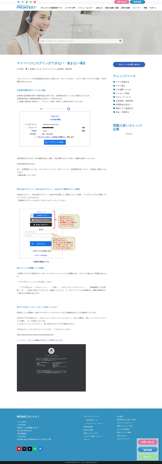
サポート (87, 440)
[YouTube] (34, 2)
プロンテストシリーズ (91, 416)
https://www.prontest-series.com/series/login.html (35, 335)
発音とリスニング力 (91, 433)
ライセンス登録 (122, 93)
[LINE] (30, 2)
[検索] (120, 41)
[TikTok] (26, 2)
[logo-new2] (27, 7)
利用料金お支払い (123, 105)
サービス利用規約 (123, 429)
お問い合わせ (122, 2)
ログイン (147, 457)
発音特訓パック (91, 420)
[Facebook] (18, 2)
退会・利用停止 (122, 112)
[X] (22, 2)
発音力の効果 (88, 430)
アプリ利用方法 (122, 82)
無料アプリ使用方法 (124, 108)
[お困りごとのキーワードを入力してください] (81, 41)
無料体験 (137, 2)
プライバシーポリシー (125, 423)
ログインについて (49, 69)
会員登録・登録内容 (64, 69)
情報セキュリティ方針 (125, 426)
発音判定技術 (88, 427)
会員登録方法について (79, 169)
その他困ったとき (34, 69)
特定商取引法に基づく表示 (126, 419)
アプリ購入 (120, 86)
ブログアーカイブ (123, 439)
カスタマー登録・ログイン (93, 436)
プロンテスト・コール (94, 423)
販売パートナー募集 (124, 432)
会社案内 (121, 416)
